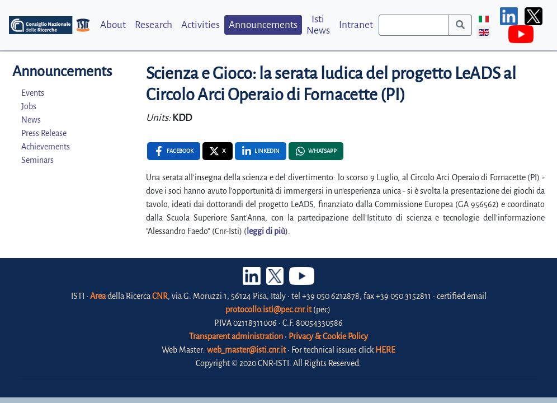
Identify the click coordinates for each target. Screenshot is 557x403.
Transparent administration (236, 336)
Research (153, 25)
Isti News (318, 24)
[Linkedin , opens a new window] (260, 151)
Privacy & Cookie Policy (328, 336)
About (113, 25)
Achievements (45, 146)
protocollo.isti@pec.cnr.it (268, 309)
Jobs (28, 106)
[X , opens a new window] (217, 151)
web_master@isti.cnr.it (246, 349)
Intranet (356, 25)
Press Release (44, 133)
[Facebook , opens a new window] (173, 151)
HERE (385, 349)
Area (98, 296)
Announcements (263, 25)
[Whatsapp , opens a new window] (316, 151)
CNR (160, 296)
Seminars (37, 160)
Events (32, 92)
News (31, 119)
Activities (200, 25)
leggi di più (266, 231)
